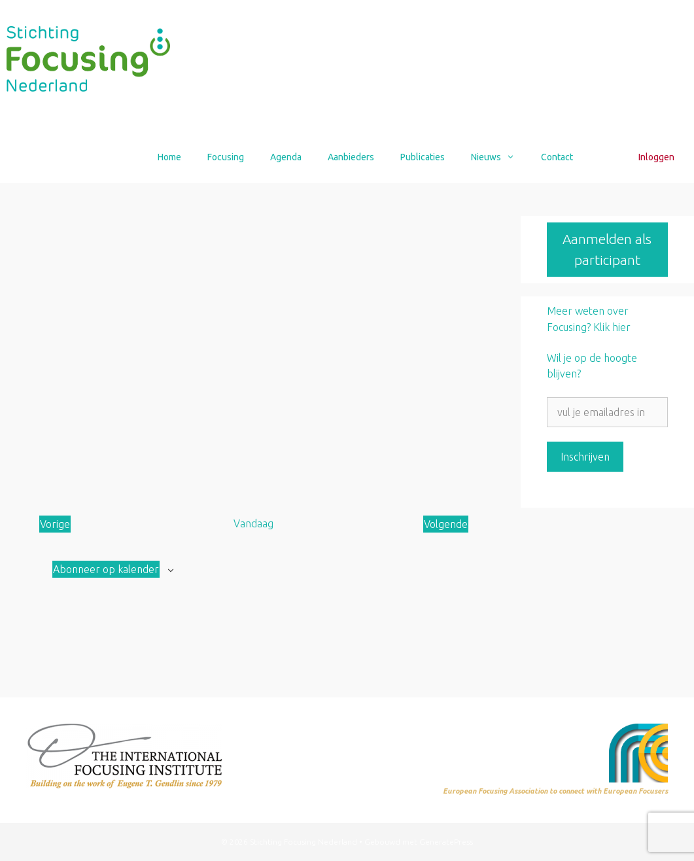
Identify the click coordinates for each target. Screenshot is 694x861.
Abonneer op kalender (106, 569)
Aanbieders (351, 157)
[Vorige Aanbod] (55, 524)
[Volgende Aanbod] (445, 524)
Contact (557, 157)
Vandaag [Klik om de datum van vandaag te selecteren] (253, 523)
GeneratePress (446, 841)
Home (169, 157)
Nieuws (499, 157)
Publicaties (422, 157)
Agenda (286, 157)
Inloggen (656, 157)
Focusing (225, 157)
